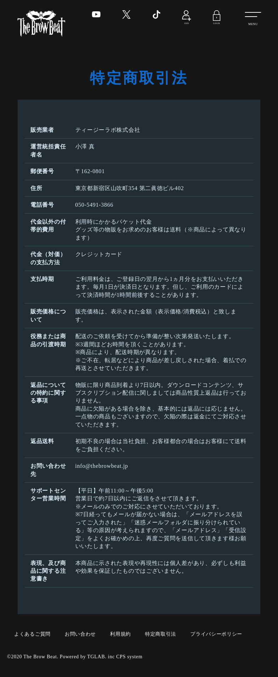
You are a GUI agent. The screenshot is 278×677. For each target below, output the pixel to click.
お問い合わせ (80, 634)
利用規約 (120, 634)
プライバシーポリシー (216, 634)
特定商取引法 (160, 634)
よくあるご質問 (32, 634)
